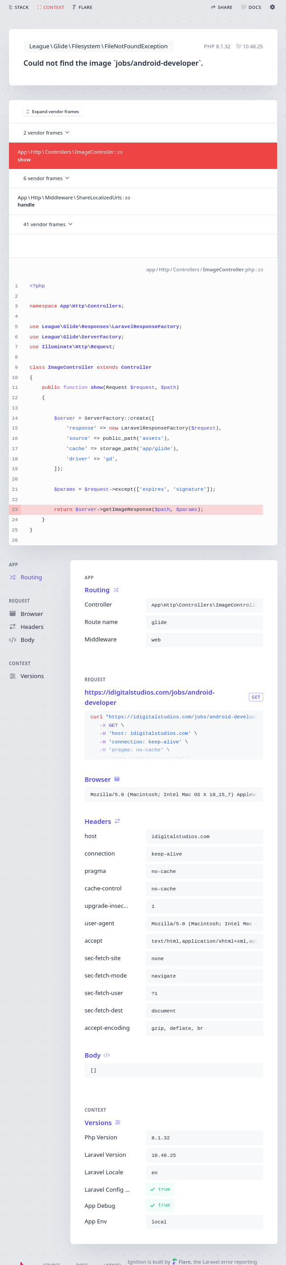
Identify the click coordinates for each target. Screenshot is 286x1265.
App (13, 565)
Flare (181, 1261)
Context (19, 663)
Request (19, 601)
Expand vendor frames (52, 111)
